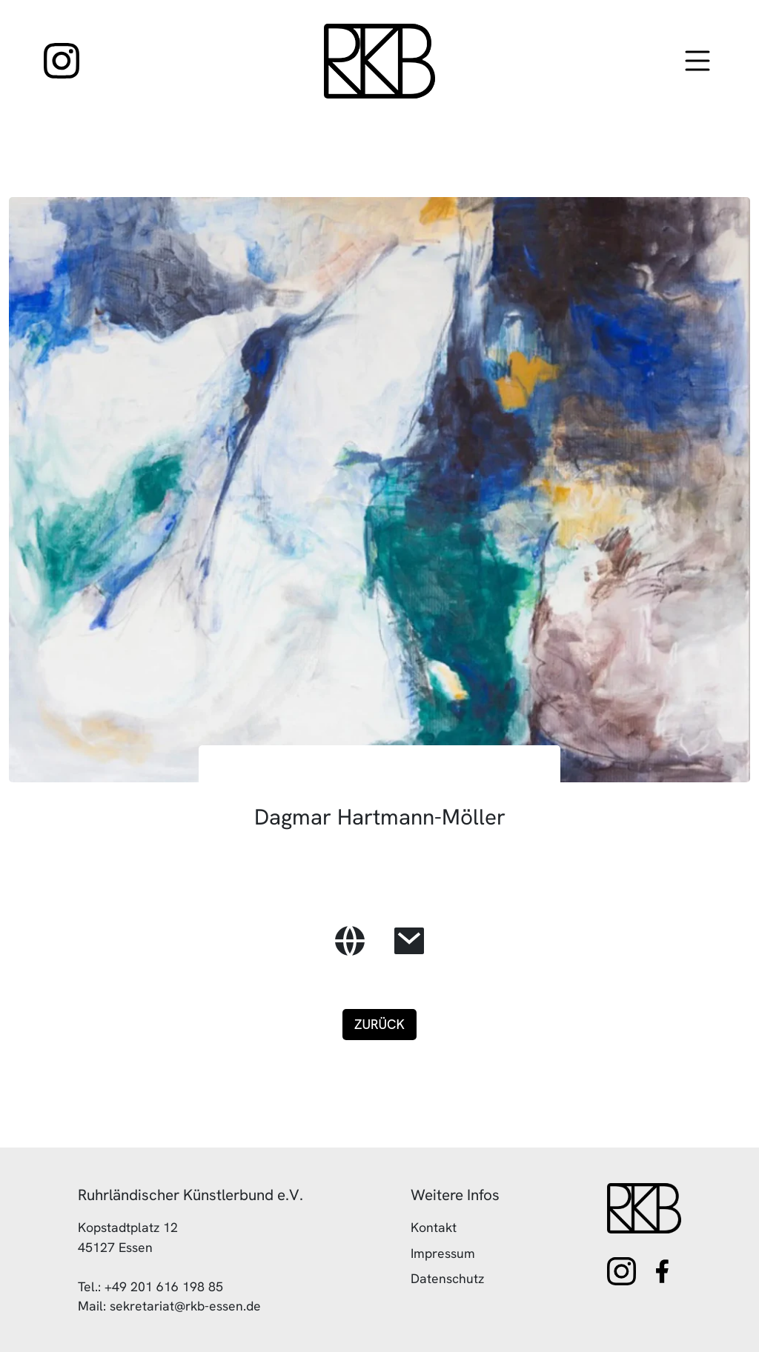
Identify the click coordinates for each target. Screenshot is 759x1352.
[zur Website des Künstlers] (350, 940)
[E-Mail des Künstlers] (409, 940)
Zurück (379, 1024)
